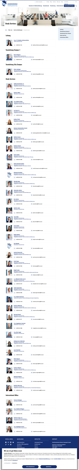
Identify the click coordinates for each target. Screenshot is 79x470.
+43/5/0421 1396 (18, 74)
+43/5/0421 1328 (18, 257)
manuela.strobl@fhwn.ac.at (38, 319)
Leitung (61, 29)
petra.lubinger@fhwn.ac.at (38, 74)
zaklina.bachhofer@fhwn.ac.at (39, 88)
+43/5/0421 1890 (18, 115)
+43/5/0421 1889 (18, 328)
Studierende (37, 444)
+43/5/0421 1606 (18, 363)
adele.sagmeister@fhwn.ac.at (39, 292)
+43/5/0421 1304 (18, 221)
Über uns (58, 1)
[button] (76, 6)
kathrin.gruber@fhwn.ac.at (38, 422)
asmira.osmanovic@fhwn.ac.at (39, 257)
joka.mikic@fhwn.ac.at (37, 221)
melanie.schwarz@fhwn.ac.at (39, 301)
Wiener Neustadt (38, 1)
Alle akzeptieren (30, 466)
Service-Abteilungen (18, 30)
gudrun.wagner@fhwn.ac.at (38, 372)
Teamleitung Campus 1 (65, 31)
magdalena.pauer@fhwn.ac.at (39, 431)
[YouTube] (13, 442)
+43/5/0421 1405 (18, 390)
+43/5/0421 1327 (18, 133)
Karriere (54, 1)
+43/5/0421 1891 (18, 97)
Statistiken (14, 463)
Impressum (15, 460)
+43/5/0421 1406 (18, 168)
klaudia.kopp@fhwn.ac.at (38, 186)
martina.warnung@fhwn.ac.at (39, 390)
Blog (51, 1)
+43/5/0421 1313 (18, 88)
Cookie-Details (57, 458)
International (60, 5)
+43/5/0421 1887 (18, 106)
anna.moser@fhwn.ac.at (38, 230)
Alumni (36, 445)
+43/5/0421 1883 (18, 230)
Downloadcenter (21, 447)
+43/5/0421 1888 (18, 248)
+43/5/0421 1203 (18, 239)
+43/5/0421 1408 (18, 337)
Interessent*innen (69, 5)
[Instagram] (8, 442)
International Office (64, 37)
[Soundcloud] (8, 444)
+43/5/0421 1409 (18, 301)
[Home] (6, 29)
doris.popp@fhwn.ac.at (37, 266)
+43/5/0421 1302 (18, 124)
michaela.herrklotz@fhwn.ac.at (39, 177)
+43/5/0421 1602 (18, 195)
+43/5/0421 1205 (18, 186)
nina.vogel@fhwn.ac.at (37, 337)
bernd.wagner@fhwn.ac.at (38, 59)
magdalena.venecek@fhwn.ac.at (39, 328)
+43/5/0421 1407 (18, 381)
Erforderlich (7, 463)
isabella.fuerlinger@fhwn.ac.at (39, 413)
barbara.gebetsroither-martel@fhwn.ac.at (41, 132)
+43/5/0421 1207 (18, 284)
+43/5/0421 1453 (18, 405)
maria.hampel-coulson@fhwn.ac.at (40, 168)
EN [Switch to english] (76, 1)
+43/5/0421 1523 (18, 177)
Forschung (52, 5)
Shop (62, 1)
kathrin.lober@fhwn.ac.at (38, 212)
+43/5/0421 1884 (18, 266)
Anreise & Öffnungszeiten (23, 444)
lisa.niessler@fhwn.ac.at (38, 248)
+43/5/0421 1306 (18, 150)
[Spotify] (10, 444)
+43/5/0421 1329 (18, 355)
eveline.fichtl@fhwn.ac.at (38, 124)
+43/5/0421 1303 (18, 310)
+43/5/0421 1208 (18, 275)
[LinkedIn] (11, 442)
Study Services (63, 35)
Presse (48, 1)
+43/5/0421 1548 (18, 213)
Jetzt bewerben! (20, 442)
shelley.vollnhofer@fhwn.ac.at (39, 345)
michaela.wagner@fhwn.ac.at (39, 381)
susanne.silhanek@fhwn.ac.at (39, 310)
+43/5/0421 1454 (18, 413)
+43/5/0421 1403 (18, 346)
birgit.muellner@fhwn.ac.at (38, 239)
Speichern (48, 466)
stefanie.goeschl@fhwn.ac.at (39, 150)
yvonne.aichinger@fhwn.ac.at (39, 404)
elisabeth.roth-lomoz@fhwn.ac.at (39, 283)
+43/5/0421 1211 (18, 319)
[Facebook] (6, 442)
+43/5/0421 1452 (18, 422)
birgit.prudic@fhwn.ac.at (38, 274)
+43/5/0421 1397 (18, 372)
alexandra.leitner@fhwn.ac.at (39, 195)
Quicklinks (66, 1)
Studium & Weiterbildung (35, 5)
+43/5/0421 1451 (18, 45)
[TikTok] (6, 444)
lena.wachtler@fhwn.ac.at (38, 354)
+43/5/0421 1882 (18, 292)
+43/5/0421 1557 (18, 142)
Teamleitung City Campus (65, 33)
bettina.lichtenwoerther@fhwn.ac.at (40, 45)
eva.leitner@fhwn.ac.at (37, 203)
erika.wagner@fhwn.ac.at (38, 363)
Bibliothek (19, 445)
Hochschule (46, 5)
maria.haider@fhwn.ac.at (38, 159)
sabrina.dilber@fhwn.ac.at (38, 97)
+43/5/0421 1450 (18, 431)
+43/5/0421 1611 (18, 59)
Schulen (36, 447)
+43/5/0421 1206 (18, 204)
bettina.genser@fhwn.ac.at (38, 141)
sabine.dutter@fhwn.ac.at (38, 106)
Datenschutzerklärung (44, 458)
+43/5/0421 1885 (18, 159)
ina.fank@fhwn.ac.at (37, 115)
